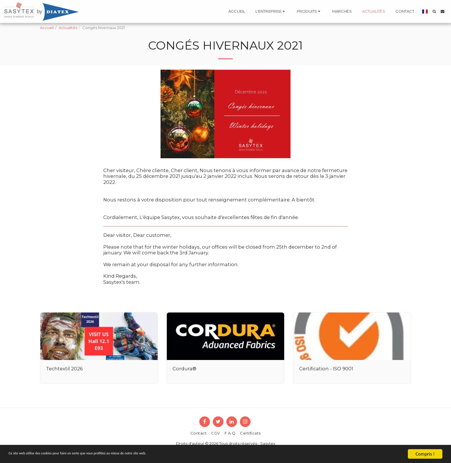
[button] (271, 11)
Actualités (68, 27)
